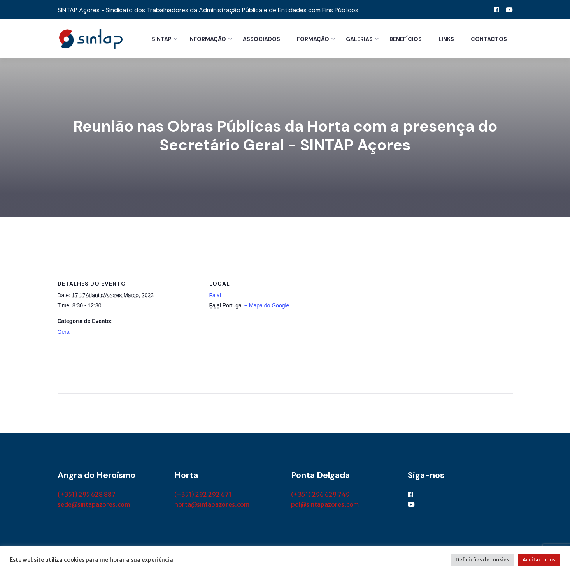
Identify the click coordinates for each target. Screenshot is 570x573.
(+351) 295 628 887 (87, 494)
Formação (313, 38)
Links (446, 38)
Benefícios (405, 38)
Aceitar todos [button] (539, 559)
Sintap (162, 38)
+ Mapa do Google (266, 305)
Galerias (359, 38)
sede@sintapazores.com (94, 504)
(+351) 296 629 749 (320, 494)
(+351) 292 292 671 (203, 494)
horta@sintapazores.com (211, 504)
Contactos (489, 38)
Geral (64, 332)
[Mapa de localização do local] (402, 322)
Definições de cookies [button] (482, 559)
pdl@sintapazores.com (325, 504)
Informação (207, 38)
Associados (261, 38)
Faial (215, 295)
